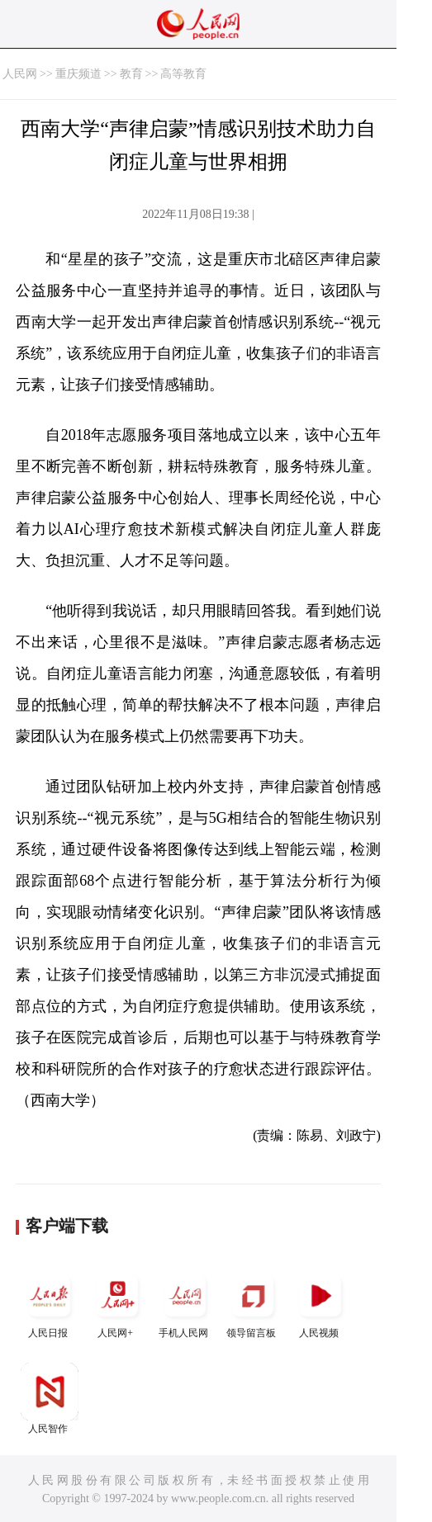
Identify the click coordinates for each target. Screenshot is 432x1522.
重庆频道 (78, 74)
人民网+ (117, 1303)
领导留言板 (253, 1303)
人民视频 (320, 1303)
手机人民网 (185, 1303)
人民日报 (49, 1303)
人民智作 (49, 1399)
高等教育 (183, 74)
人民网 (19, 74)
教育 (131, 74)
